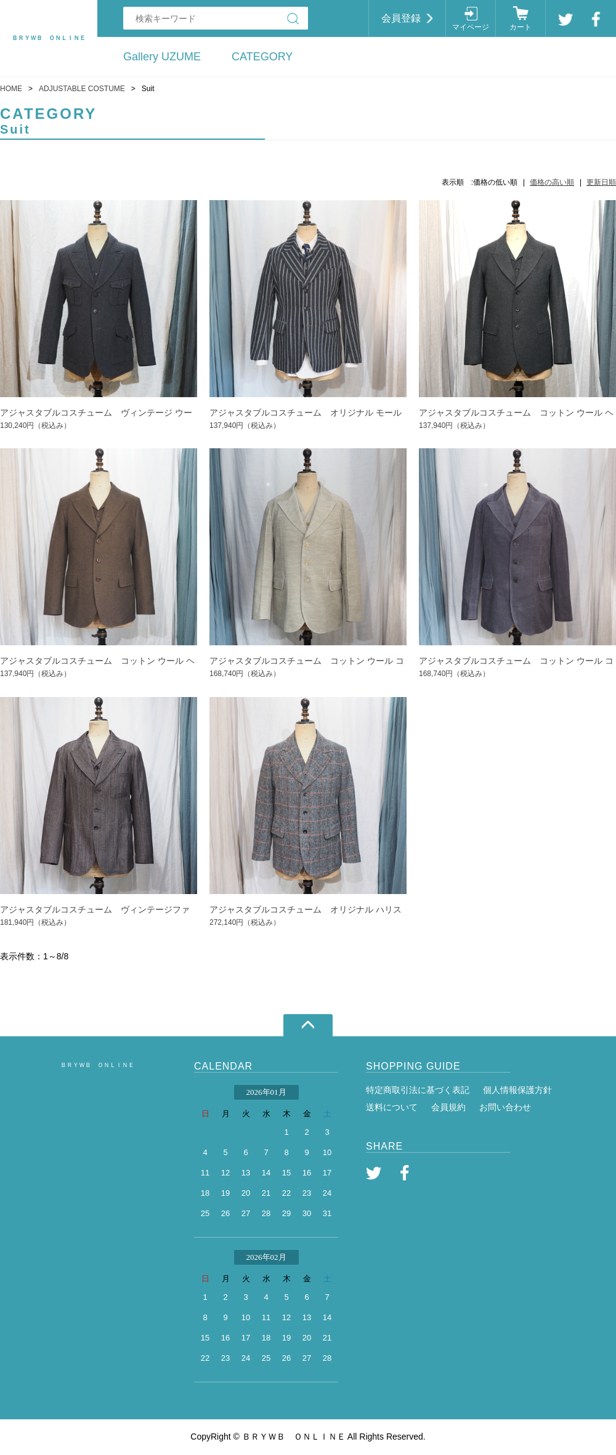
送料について (392, 1107)
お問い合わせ (505, 1107)
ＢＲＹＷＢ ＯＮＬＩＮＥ (97, 1065)
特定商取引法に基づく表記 (417, 1090)
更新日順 (601, 182)
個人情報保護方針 (517, 1090)
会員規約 (448, 1107)
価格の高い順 (552, 182)
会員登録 (401, 18)
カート (520, 27)
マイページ (470, 27)
